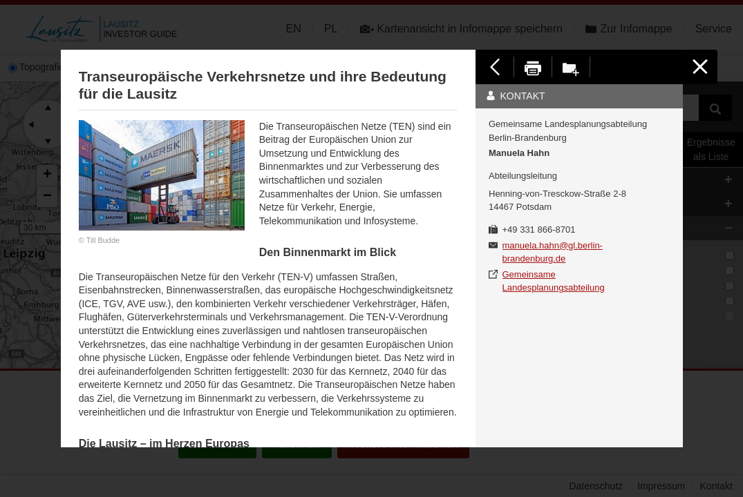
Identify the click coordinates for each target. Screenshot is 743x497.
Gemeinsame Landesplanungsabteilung (553, 281)
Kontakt (515, 95)
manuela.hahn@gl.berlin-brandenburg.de (552, 252)
